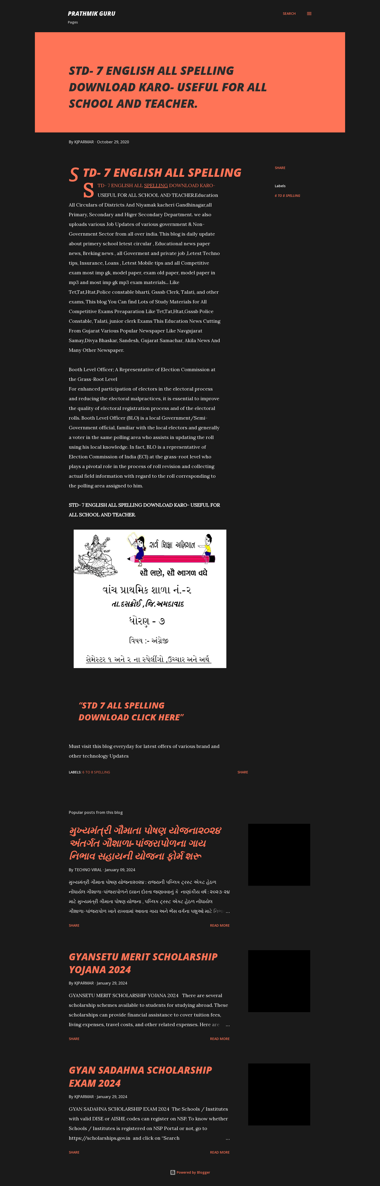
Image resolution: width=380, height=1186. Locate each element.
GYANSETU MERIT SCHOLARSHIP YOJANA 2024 (143, 963)
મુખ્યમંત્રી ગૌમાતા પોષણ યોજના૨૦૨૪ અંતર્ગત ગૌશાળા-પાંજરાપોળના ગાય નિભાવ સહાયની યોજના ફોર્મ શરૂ (144, 843)
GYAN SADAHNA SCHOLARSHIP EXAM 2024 (140, 1076)
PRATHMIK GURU (91, 13)
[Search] (289, 13)
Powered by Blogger (190, 1172)
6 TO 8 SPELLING (287, 195)
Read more (220, 925)
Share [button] (280, 167)
